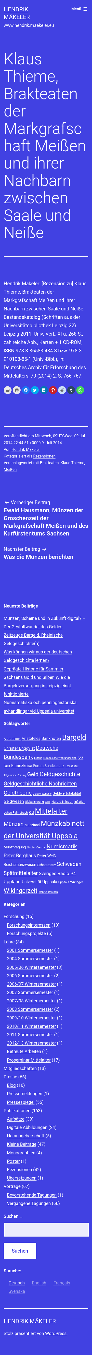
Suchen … (13, 1216)
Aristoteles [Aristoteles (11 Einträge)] (31, 738)
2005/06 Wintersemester (31, 967)
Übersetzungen (22, 1178)
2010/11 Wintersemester (31, 1026)
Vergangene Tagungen (29, 1203)
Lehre (9, 941)
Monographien (21, 1152)
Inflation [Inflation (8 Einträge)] (79, 801)
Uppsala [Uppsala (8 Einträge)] (63, 882)
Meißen (10, 469)
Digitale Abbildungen (27, 1127)
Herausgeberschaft (25, 1135)
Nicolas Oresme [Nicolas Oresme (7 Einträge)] (36, 847)
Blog (11, 1085)
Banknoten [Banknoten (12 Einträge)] (51, 738)
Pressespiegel (20, 1102)
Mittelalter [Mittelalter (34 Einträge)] (51, 811)
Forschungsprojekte (26, 933)
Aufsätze (15, 1119)
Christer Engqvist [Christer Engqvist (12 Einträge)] (19, 748)
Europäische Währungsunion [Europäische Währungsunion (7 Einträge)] (60, 758)
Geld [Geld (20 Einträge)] (33, 774)
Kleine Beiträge (21, 1144)
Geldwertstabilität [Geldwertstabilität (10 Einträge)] (67, 793)
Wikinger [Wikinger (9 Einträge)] (76, 882)
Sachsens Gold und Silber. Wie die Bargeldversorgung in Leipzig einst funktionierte (37, 686)
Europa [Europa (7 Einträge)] (38, 758)
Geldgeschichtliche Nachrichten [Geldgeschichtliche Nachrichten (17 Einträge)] (40, 784)
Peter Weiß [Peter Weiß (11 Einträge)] (46, 856)
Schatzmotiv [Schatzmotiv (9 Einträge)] (46, 865)
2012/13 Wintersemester (31, 1043)
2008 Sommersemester (30, 1009)
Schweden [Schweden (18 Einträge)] (69, 864)
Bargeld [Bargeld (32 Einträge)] (74, 737)
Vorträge (12, 1186)
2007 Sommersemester (30, 992)
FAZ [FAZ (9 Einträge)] (80, 758)
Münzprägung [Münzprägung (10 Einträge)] (15, 847)
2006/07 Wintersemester (31, 984)
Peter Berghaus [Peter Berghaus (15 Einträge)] (20, 856)
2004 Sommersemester (30, 958)
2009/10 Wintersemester (31, 1017)
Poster (13, 1161)
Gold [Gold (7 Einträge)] (47, 801)
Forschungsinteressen (28, 925)
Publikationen (17, 1110)
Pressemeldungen (24, 1093)
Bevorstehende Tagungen (32, 1195)
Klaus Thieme (72, 462)
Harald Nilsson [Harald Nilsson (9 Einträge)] (62, 801)
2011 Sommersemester (30, 1034)
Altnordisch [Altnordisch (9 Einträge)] (12, 739)
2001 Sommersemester (30, 950)
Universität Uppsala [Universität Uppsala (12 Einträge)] (39, 881)
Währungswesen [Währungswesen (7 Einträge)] (48, 892)
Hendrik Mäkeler (26, 449)
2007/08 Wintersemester (31, 1000)
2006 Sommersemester (30, 975)
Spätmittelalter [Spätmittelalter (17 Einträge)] (21, 873)
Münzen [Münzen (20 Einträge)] (14, 824)
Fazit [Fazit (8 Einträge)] (7, 766)
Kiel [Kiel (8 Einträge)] (31, 812)
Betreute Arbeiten (24, 1051)
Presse (10, 1076)
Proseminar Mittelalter (29, 1060)
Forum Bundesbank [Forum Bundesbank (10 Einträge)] (48, 765)
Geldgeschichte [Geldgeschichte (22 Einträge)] (59, 774)
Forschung (14, 916)
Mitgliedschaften (20, 1068)
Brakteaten (49, 462)
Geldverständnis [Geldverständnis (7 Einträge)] (42, 793)
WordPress (55, 1333)
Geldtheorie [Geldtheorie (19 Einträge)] (18, 792)
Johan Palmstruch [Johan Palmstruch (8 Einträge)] (16, 812)
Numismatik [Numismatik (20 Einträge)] (62, 846)
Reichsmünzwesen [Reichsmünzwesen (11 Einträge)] (20, 864)
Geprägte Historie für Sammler (33, 668)
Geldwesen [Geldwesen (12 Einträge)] (14, 801)
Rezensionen (44, 456)
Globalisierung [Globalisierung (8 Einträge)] (34, 801)
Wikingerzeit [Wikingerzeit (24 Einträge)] (21, 890)
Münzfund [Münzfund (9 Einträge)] (32, 825)
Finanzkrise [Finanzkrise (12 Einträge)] (21, 765)
